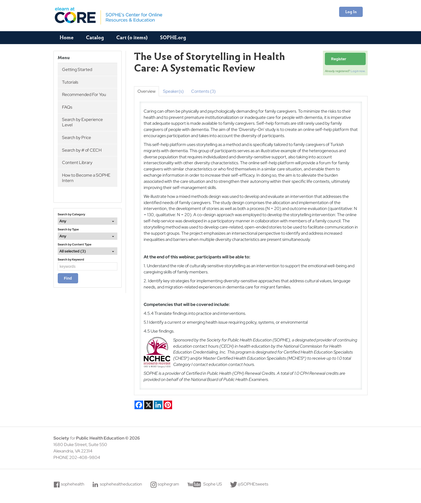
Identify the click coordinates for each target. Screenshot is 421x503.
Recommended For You (84, 94)
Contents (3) (203, 91)
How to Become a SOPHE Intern (86, 177)
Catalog (95, 37)
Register (338, 58)
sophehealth (72, 484)
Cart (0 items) (132, 37)
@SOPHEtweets (253, 484)
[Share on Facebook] (139, 405)
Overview (146, 91)
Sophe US (212, 484)
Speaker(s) (173, 91)
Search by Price (76, 137)
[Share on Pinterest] (168, 405)
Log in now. (358, 71)
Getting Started (77, 69)
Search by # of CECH (81, 150)
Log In (351, 12)
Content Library (77, 162)
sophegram (168, 484)
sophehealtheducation (121, 484)
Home (67, 37)
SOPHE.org (173, 37)
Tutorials (70, 82)
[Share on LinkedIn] (158, 405)
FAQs (67, 107)
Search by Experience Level (82, 122)
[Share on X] (148, 405)
